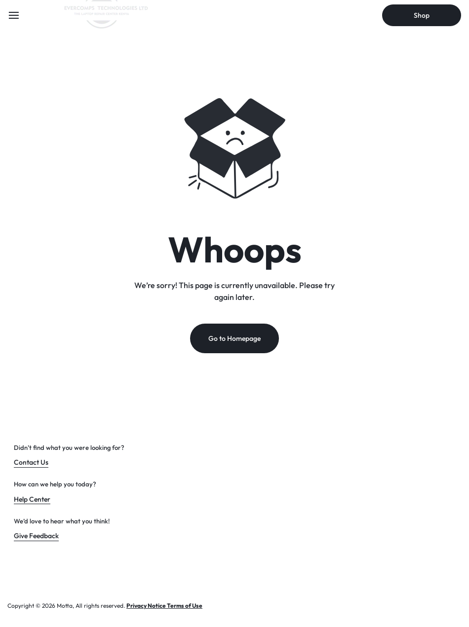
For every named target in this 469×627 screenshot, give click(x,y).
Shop (422, 15)
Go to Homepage (234, 338)
